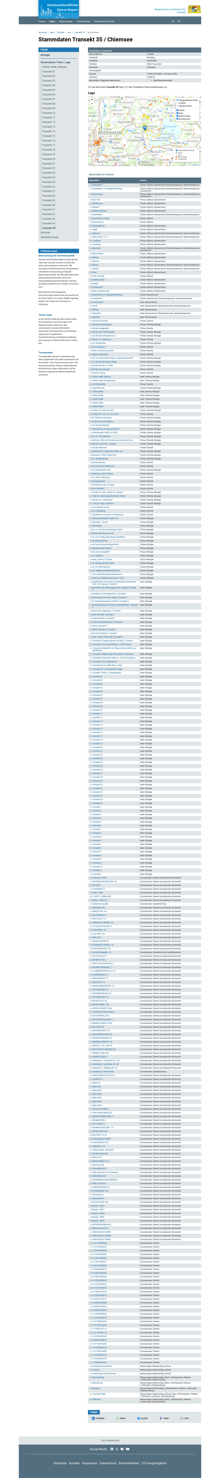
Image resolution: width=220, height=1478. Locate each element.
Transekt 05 (48, 90)
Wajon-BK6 (97, 1105)
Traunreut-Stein (99, 1394)
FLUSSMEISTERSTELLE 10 (103, 971)
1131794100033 (99, 1344)
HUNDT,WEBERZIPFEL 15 (103, 986)
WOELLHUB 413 (99, 1183)
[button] (172, 21)
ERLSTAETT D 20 (99, 1135)
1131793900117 (99, 1332)
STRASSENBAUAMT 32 (102, 1034)
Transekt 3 (96, 814)
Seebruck (96, 233)
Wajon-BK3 (97, 1094)
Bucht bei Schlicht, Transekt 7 (105, 633)
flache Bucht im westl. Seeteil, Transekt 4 (109, 597)
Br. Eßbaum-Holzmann (102, 418)
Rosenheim (97, 214)
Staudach (96, 248)
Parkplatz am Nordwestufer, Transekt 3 (109, 594)
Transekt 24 (48, 177)
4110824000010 (99, 1295)
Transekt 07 (48, 99)
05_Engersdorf (98, 481)
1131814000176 (99, 1318)
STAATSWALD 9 (99, 915)
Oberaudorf (97, 185)
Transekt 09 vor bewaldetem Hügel (107, 669)
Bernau (95, 265)
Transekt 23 (48, 172)
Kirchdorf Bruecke (100, 321)
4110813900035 (99, 1258)
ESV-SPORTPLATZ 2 (101, 1016)
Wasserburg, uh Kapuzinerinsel (105, 429)
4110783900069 (99, 1254)
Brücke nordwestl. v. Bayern (104, 444)
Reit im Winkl (97, 253)
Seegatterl (96, 313)
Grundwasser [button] (83, 21)
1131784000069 (99, 1321)
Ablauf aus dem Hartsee (102, 474)
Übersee (95, 261)
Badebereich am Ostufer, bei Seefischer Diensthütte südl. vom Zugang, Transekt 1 (114, 583)
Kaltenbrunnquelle (100, 904)
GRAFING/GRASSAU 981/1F (104, 881)
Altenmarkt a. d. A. (100, 237)
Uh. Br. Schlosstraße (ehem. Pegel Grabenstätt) (112, 358)
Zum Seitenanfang (110, 1440)
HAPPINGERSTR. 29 (101, 1030)
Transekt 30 (48, 205)
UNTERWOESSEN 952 (101, 1224)
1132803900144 (99, 1362)
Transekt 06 (48, 94)
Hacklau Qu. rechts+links (103, 1071)
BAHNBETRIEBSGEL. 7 (102, 967)
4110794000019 (99, 1280)
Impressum (89, 1463)
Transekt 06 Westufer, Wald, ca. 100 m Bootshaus (113, 658)
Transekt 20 (48, 159)
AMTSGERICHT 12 (100, 978)
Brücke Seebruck (99, 447)
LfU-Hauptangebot (153, 1463)
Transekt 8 (96, 874)
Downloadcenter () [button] (104, 21)
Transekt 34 (48, 223)
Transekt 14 (48, 131)
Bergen (95, 283)
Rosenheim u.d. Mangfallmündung (107, 295)
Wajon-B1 (96, 1083)
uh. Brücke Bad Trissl (101, 470)
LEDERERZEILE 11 (100, 975)
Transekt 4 (96, 818)
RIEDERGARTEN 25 (100, 941)
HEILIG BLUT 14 (99, 919)
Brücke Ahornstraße (101, 369)
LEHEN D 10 (97, 1079)
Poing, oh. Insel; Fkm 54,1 (103, 410)
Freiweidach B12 (99, 1168)
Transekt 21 (48, 163)
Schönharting (98, 1377)
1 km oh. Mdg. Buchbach (103, 503)
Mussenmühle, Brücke (101, 548)
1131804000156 (99, 1359)
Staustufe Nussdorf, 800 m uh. (105, 518)
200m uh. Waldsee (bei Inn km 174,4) (108, 578)
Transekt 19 (48, 154)
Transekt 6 (96, 825)
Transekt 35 (79, 32)
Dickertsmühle (98, 280)
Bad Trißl (96, 200)
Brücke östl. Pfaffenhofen (103, 332)
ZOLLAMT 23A (98, 934)
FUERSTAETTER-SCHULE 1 (103, 1012)
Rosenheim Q (98, 222)
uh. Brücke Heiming (100, 425)
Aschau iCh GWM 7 (100, 1109)
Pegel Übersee (98, 388)
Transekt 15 (48, 136)
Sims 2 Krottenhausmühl (103, 350)
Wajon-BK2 (97, 1090)
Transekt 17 (48, 145)
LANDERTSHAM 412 (101, 1187)
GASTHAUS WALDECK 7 (102, 1019)
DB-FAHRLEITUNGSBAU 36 (104, 1049)
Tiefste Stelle (97, 391)
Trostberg (96, 241)
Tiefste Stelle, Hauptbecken (104, 380)
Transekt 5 (96, 822)
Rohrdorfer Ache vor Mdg (103, 485)
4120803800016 (99, 1269)
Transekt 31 (48, 209)
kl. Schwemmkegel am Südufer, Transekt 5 (110, 601)
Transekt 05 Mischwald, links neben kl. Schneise (112, 654)
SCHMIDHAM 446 (100, 1154)
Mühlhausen (97, 203)
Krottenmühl (97, 302)
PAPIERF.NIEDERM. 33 (102, 1038)
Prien (94, 272)
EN (179, 21)
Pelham (95, 309)
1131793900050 (99, 1243)
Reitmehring (97, 1383)
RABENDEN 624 (99, 1176)
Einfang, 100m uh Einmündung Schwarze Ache (112, 440)
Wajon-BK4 (97, 1098)
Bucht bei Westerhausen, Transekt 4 (107, 622)
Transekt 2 (96, 811)
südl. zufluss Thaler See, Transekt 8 (107, 637)
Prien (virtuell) (98, 276)
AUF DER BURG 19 (100, 989)
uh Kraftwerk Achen (100, 507)
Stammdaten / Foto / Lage (55, 62)
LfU (199, 165)
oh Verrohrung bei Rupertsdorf (105, 544)
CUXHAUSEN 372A (100, 1142)
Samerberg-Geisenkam (102, 1366)
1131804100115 (99, 1329)
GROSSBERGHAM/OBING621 (105, 1180)
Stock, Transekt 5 (99, 626)
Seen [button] (52, 21)
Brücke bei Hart (99, 462)
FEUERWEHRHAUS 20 (101, 993)
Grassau (96, 1370)
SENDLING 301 (98, 908)
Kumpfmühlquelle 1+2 (101, 952)
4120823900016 (99, 1306)
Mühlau (95, 257)
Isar (69, 32)
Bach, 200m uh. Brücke (102, 559)
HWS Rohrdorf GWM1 (101, 1232)
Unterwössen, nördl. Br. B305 (104, 432)
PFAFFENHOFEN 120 (101, 948)
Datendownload (49, 237)
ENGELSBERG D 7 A (100, 1161)
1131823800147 (99, 1355)
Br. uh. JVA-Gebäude (101, 436)
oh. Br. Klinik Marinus (101, 567)
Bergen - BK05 (98, 1221)
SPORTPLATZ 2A (99, 1001)
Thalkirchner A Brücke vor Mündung (107, 515)
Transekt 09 (48, 108)
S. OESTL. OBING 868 (101, 896)
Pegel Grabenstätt (100, 354)
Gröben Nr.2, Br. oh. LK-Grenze (105, 414)
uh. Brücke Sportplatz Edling (104, 362)
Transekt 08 (48, 103)
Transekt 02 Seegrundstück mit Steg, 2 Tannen (112, 641)
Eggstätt (96, 317)
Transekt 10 (48, 113)
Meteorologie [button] (65, 21)
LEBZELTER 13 (98, 982)
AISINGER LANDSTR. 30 (102, 922)
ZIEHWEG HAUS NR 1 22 (102, 1127)
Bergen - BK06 (98, 1217)
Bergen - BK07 (98, 1209)
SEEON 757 (97, 1157)
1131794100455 (99, 1351)
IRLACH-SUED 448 (100, 1202)
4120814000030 (99, 1273)
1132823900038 (99, 1250)
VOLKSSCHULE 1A (100, 997)
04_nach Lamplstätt (101, 552)
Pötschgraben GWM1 (101, 1139)
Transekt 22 (48, 168)
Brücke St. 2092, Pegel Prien (104, 455)
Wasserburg (97, 194)
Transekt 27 (48, 191)
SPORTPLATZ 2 (99, 960)
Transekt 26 (48, 186)
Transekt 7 (96, 870)
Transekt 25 (48, 182)
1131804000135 (99, 1347)
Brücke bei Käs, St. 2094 (102, 365)
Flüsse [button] (41, 21)
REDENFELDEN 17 (100, 1057)
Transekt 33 (48, 218)
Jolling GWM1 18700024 (103, 1150)
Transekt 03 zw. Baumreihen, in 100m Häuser (111, 644)
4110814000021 (99, 1262)
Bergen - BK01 (98, 1206)
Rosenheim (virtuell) (100, 218)
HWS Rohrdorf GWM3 (101, 1235)
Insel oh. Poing (98, 373)
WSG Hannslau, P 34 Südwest (105, 1172)
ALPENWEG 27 (98, 889)
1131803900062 (99, 1314)
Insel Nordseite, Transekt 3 (103, 618)
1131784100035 (99, 1325)
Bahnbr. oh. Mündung (101, 339)
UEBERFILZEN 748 (100, 1053)
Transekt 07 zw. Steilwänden (104, 661)
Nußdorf (95, 207)
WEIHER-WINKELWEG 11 (103, 1116)
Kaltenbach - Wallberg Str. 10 (104, 1068)
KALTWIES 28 (98, 1027)
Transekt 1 (96, 807)
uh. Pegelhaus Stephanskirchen (106, 570)
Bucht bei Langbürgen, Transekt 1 (107, 611)
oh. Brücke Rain (99, 343)
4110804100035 (99, 1291)
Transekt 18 (48, 149)
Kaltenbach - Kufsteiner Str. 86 (105, 1064)
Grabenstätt (97, 287)
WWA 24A (96, 937)
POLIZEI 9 (96, 885)
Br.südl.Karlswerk (99, 541)
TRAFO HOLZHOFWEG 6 (103, 963)
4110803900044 (99, 1276)
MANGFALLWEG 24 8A (102, 1023)
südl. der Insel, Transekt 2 (103, 614)
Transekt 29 (48, 200)
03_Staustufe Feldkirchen (103, 466)
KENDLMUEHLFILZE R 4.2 (103, 1075)
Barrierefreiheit (129, 1463)
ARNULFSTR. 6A (99, 911)
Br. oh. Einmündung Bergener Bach (107, 529)
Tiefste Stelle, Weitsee (54, 67)
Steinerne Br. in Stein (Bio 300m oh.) (107, 451)
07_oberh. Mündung (101, 477)
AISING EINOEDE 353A (102, 1008)
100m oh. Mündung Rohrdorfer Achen (108, 496)
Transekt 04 (48, 85)
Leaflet (193, 165)
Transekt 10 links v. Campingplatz (106, 673)
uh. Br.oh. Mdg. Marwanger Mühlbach (108, 537)
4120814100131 (99, 1299)
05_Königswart (98, 347)
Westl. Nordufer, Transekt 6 (104, 629)
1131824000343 (99, 1336)
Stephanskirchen (99, 211)
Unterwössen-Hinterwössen (104, 1373)
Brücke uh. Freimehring (102, 500)
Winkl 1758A (97, 892)
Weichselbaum (98, 226)
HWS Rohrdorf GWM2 (101, 1239)
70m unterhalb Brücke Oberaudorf (107, 574)
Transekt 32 (48, 214)
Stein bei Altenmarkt (101, 291)
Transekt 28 (48, 195)
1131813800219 (99, 1247)
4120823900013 (99, 1340)
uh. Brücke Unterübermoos (103, 336)
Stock (94, 306)
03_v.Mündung (98, 511)
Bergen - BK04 (98, 1213)
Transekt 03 (48, 80)
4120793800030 (99, 1265)
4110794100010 (99, 1288)
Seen (52, 32)
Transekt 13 (48, 126)
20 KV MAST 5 (98, 1124)
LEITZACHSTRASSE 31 (102, 926)
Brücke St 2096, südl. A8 (102, 533)
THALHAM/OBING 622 (102, 1113)
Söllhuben (96, 1399)
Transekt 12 (48, 122)
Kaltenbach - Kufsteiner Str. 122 (106, 1060)
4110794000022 (99, 1284)
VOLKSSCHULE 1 (99, 956)
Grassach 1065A (99, 878)
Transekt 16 (48, 140)
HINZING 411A (98, 1146)
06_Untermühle (98, 384)
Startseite (42, 32)
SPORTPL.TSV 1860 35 (102, 1045)
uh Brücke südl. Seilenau (102, 421)
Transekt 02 (48, 76)
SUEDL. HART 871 (100, 900)
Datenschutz (108, 1463)
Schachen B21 (98, 1198)
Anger (94, 229)
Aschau (95, 269)
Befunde (45, 232)
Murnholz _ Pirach (100, 522)
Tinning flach (97, 1195)
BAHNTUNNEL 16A (100, 1004)
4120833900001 (99, 1310)
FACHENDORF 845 (100, 1191)
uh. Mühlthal (97, 556)
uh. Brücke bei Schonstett (103, 563)
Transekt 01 (48, 71)
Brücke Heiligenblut (100, 328)
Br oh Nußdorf (98, 488)
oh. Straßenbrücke (100, 459)
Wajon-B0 (96, 1086)
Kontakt (74, 1463)
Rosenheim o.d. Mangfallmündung (107, 189)
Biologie (61, 32)
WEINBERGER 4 (99, 1120)
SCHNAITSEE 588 (99, 1131)
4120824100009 (99, 1303)
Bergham (96, 1388)
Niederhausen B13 (100, 1228)
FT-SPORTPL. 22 (99, 930)
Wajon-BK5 (97, 1101)
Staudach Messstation (102, 324)
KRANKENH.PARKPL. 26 (103, 945)
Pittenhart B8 (98, 1165)
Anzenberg (97, 526)
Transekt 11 (48, 117)
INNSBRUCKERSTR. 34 (102, 1042)
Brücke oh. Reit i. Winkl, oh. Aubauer (107, 492)
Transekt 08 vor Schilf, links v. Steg (107, 665)
